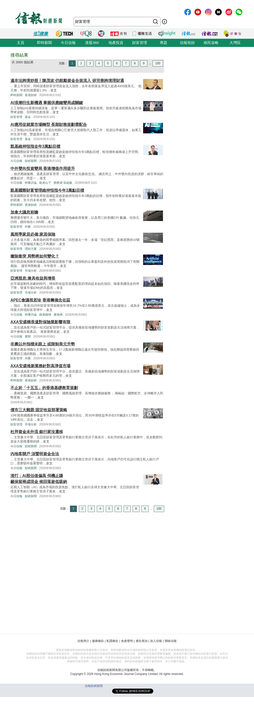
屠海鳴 (58, 314)
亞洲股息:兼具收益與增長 (32, 278)
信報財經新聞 (94, 686)
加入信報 (156, 641)
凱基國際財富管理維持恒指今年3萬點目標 (47, 190)
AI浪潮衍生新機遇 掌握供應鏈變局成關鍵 (46, 103)
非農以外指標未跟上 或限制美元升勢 (42, 344)
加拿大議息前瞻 (24, 212)
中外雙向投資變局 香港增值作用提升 (42, 168)
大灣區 (235, 42)
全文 (53, 90)
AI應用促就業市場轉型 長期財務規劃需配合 (48, 124)
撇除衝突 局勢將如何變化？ (34, 256)
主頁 (20, 42)
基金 (28, 117)
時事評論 (31, 183)
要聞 (28, 336)
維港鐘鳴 (45, 314)
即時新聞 (44, 42)
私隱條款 (112, 641)
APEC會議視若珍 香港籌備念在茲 (40, 300)
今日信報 (68, 42)
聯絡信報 (171, 641)
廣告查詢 (142, 641)
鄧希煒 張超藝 (63, 183)
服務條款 (98, 641)
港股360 (92, 42)
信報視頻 (187, 42)
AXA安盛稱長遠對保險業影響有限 (40, 322)
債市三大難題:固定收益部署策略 (38, 410)
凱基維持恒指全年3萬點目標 (35, 146)
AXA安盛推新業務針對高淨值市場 (40, 366)
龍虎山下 (45, 183)
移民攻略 (211, 42)
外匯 (28, 226)
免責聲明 (127, 641)
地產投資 (115, 42)
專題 (163, 42)
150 (157, 63)
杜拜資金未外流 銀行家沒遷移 (36, 432)
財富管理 (139, 42)
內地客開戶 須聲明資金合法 (34, 454)
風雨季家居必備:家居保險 (32, 234)
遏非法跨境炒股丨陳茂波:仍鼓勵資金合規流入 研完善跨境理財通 (67, 80)
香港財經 (31, 95)
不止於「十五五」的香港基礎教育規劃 (44, 388)
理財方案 (31, 249)
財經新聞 (31, 161)
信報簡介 (83, 641)
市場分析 (31, 270)
